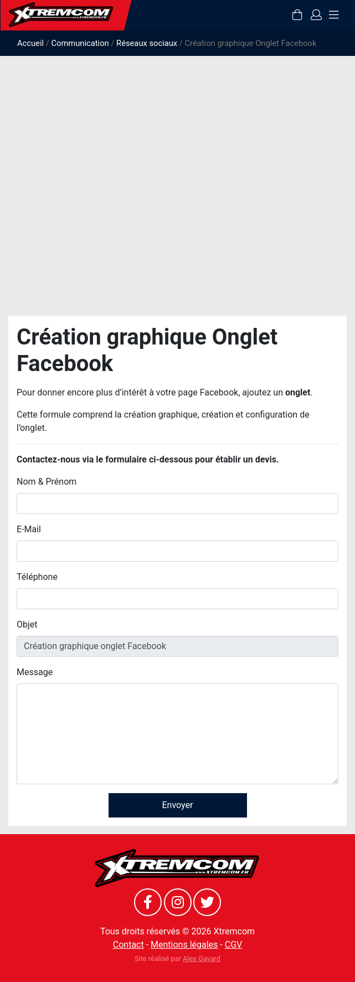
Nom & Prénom (46, 481)
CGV (234, 944)
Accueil (30, 43)
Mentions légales (184, 944)
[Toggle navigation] (334, 15)
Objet (27, 624)
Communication (80, 43)
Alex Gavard (201, 958)
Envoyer (177, 805)
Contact (128, 944)
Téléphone (37, 577)
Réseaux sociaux (146, 43)
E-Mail (29, 529)
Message (35, 672)
